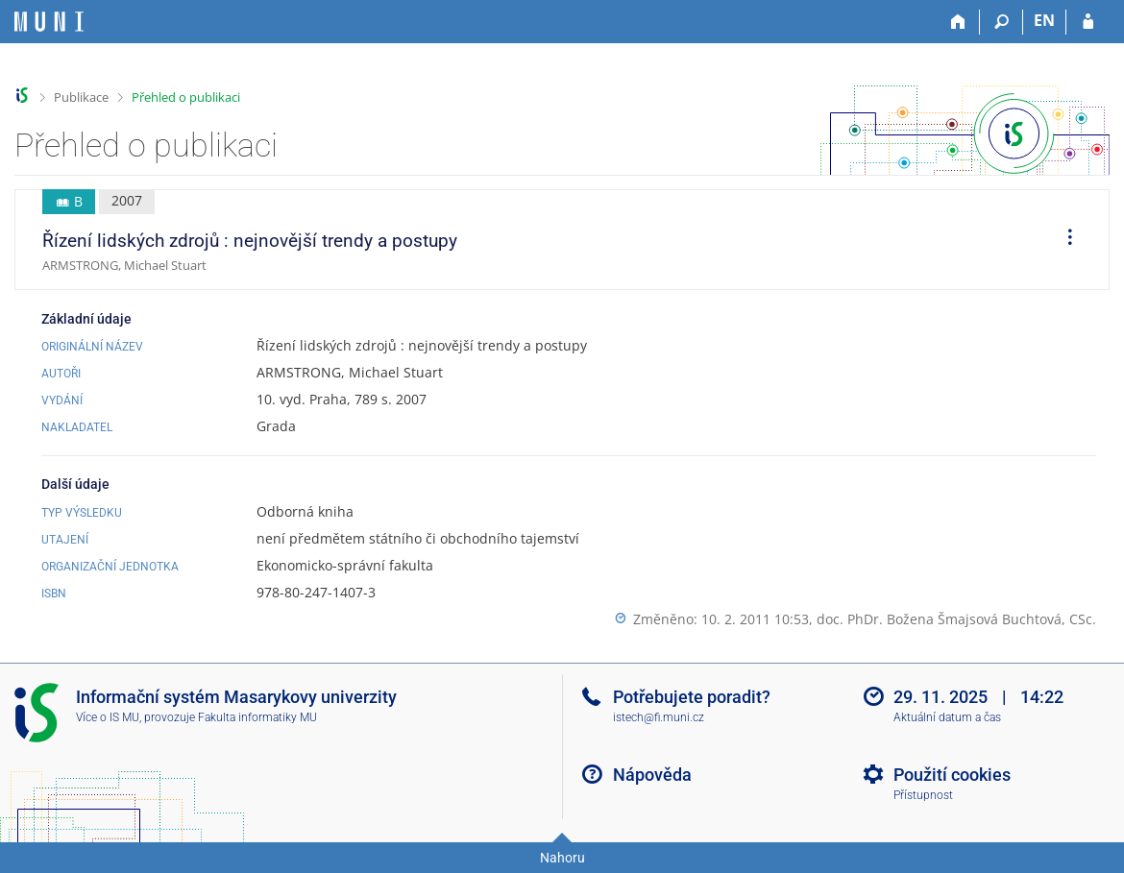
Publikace (81, 97)
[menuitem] (1063, 240)
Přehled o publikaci (186, 97)
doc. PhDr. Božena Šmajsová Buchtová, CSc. (956, 619)
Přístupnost (923, 795)
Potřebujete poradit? (691, 697)
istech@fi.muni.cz (658, 717)
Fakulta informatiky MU (257, 717)
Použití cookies (952, 774)
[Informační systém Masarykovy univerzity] (49, 21)
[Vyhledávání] (1001, 22)
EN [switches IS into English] (1044, 20)
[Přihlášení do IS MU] (1088, 22)
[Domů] (958, 22)
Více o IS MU (107, 717)
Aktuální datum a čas (947, 717)
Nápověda (652, 774)
